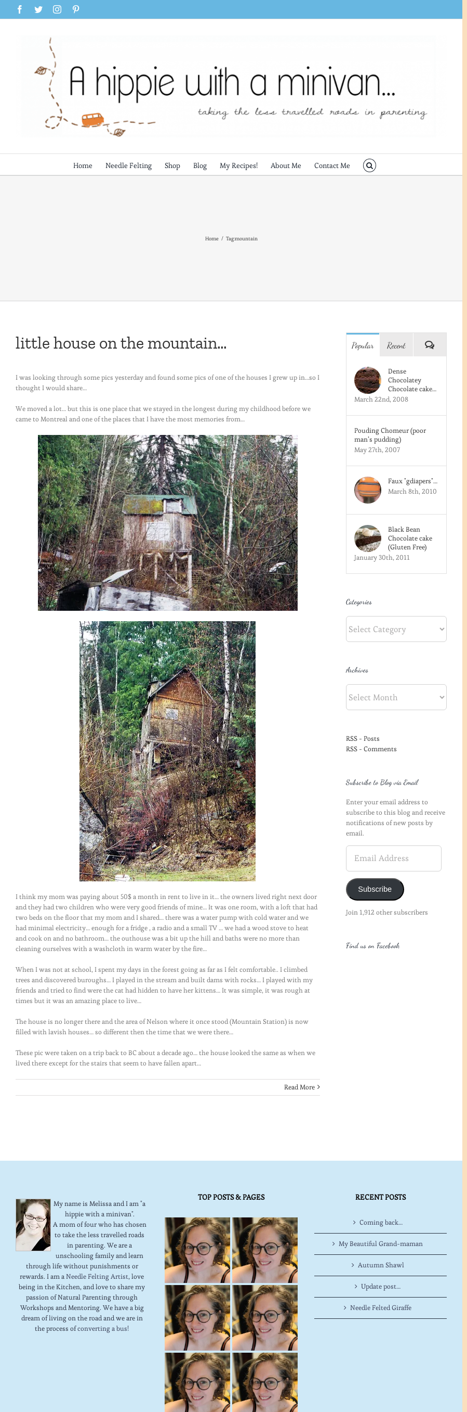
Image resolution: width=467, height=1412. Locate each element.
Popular (363, 345)
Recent (396, 345)
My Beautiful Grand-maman (381, 1243)
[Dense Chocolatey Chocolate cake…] (367, 371)
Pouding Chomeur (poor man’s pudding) (390, 435)
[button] (369, 164)
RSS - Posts (363, 738)
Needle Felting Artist (97, 1276)
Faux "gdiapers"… (412, 481)
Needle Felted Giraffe (380, 1307)
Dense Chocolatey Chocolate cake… (412, 380)
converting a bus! (103, 1328)
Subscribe (375, 889)
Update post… (381, 1286)
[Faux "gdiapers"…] (367, 481)
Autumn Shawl (381, 1265)
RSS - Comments (371, 748)
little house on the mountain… (121, 343)
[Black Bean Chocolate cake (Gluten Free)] (367, 529)
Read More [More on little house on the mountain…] (299, 1087)
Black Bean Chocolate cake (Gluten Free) (410, 538)
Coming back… (381, 1222)
